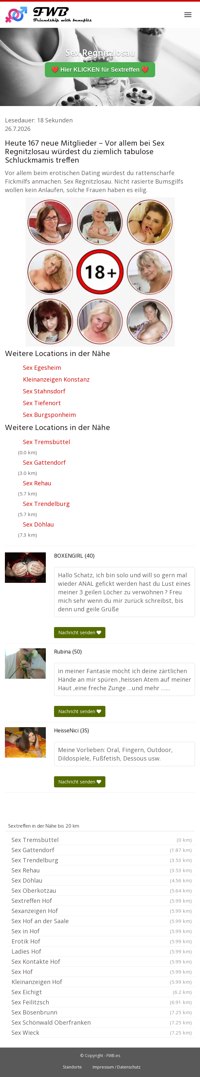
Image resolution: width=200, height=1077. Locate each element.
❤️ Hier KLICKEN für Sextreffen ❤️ (99, 69)
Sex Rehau (37, 483)
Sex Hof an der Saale (101, 921)
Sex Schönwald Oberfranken (101, 1022)
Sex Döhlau (38, 524)
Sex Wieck (101, 1032)
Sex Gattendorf (44, 462)
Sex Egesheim (42, 367)
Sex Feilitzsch (101, 1002)
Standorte (72, 1067)
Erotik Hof (101, 941)
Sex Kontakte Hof (101, 961)
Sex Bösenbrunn (101, 1012)
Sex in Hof (101, 931)
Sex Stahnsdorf (44, 391)
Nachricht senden (79, 632)
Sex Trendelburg (46, 504)
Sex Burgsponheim (49, 415)
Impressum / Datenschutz (116, 1067)
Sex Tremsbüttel (46, 442)
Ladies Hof (101, 951)
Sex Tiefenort (42, 403)
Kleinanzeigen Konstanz (56, 379)
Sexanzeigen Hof (101, 911)
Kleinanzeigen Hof (101, 982)
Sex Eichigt (101, 992)
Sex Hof (101, 972)
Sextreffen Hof (101, 901)
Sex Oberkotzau (101, 890)
